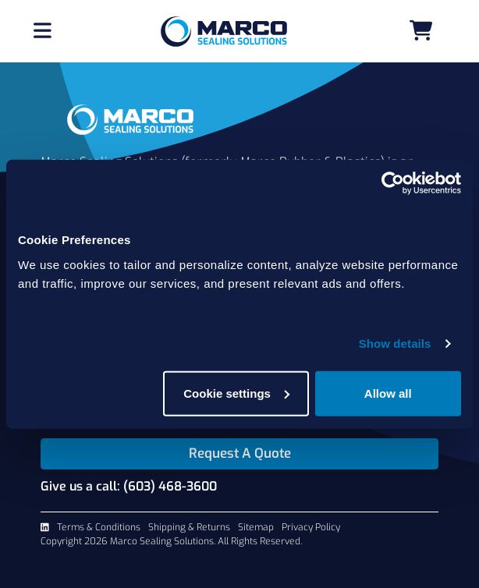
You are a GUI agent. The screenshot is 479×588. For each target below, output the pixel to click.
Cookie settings (236, 392)
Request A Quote (240, 453)
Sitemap (256, 527)
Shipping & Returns (189, 527)
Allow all (388, 392)
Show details (395, 343)
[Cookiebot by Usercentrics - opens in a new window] (393, 183)
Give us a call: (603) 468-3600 (129, 486)
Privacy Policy (311, 527)
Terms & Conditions (98, 527)
